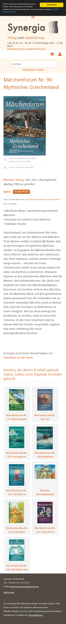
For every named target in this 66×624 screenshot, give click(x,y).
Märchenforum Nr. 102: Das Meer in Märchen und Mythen (16, 492)
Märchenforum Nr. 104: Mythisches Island (45, 455)
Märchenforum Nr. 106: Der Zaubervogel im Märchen (45, 417)
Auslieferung (34, 38)
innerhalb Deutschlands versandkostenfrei (42, 199)
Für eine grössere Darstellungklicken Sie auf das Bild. (22, 160)
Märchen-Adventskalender (45, 492)
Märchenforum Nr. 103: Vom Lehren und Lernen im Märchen (45, 530)
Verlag (12, 38)
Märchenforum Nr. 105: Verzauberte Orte (16, 455)
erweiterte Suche (33, 69)
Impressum (9, 592)
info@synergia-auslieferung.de (26, 49)
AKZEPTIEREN (51, 5)
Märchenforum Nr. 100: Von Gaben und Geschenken (16, 567)
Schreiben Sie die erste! (18, 357)
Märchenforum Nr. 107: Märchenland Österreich (16, 417)
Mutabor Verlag (14, 179)
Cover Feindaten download (21, 167)
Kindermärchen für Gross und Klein (16, 530)
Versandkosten (36, 615)
